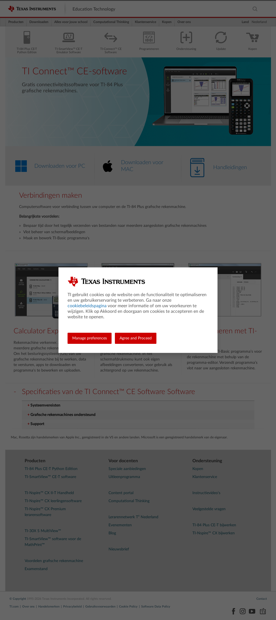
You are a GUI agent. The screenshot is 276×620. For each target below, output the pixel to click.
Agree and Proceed (136, 338)
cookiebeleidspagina (87, 306)
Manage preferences (89, 338)
